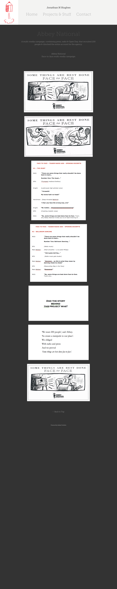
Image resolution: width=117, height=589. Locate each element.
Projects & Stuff (57, 14)
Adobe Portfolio (62, 425)
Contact (83, 14)
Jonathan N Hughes (58, 7)
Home (31, 14)
